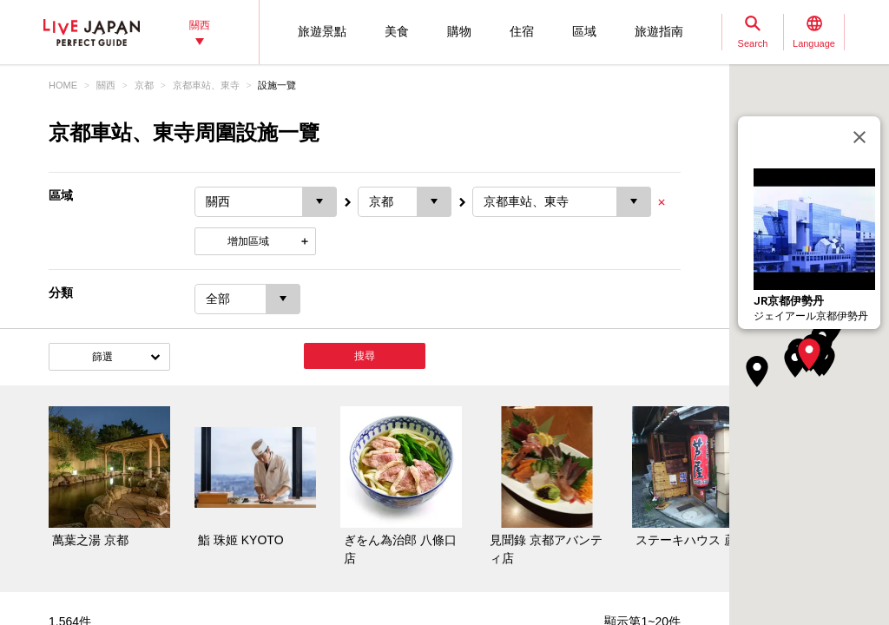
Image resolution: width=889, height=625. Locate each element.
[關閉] (859, 137)
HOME (63, 85)
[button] (809, 354)
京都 (144, 85)
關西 (105, 85)
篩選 (102, 357)
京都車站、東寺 (206, 85)
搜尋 (364, 356)
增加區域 (248, 241)
